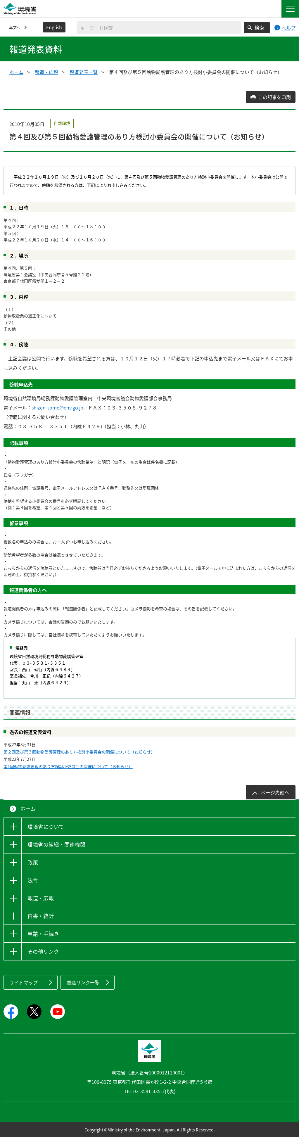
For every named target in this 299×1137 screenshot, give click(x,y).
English (54, 27)
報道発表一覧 (84, 71)
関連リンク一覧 (83, 982)
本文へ (14, 27)
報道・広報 (46, 71)
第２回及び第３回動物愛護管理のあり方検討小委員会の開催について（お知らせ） (79, 752)
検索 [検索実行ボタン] (259, 27)
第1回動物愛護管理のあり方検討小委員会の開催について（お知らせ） (68, 766)
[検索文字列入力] (159, 27)
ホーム (16, 71)
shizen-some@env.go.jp (57, 407)
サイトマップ (24, 982)
